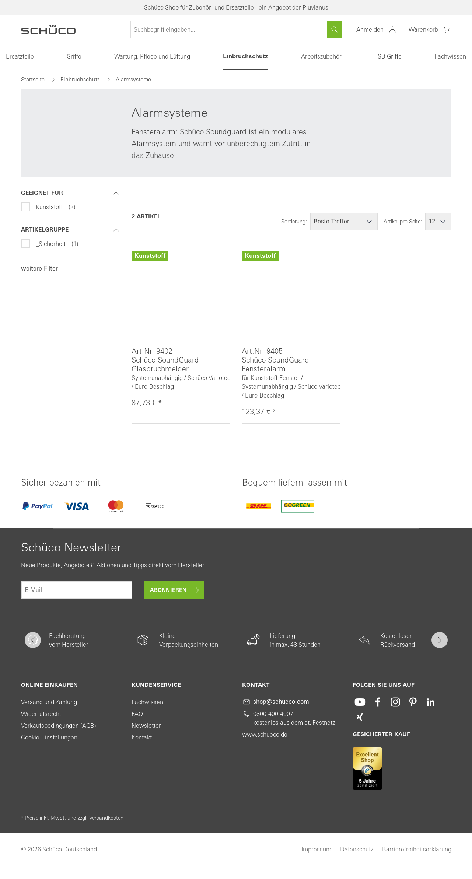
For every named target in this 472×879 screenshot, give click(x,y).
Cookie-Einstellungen (49, 737)
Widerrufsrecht (41, 713)
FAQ (137, 713)
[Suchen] (334, 29)
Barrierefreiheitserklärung (416, 849)
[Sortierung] (344, 221)
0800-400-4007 (273, 713)
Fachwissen (147, 702)
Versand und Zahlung (49, 702)
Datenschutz (356, 849)
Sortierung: (294, 222)
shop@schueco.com (281, 701)
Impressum (316, 849)
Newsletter (146, 725)
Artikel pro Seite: (403, 222)
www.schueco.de (264, 734)
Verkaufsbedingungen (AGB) (58, 725)
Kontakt (142, 737)
